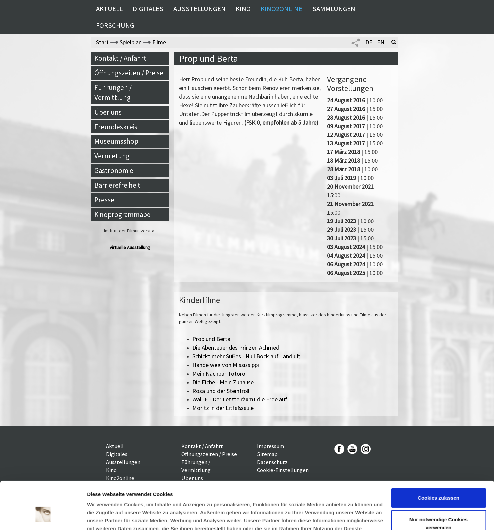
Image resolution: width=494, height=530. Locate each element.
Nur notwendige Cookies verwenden (438, 485)
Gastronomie (113, 170)
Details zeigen (104, 517)
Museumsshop (116, 141)
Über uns (108, 112)
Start (102, 42)
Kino (243, 8)
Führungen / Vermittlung (113, 92)
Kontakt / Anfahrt (120, 58)
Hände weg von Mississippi (225, 365)
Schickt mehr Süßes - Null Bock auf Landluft (246, 356)
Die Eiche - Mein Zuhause (223, 382)
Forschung (115, 25)
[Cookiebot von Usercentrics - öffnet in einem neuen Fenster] (43, 517)
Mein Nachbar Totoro (218, 373)
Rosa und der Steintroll (220, 391)
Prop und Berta (211, 339)
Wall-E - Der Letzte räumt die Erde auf (239, 399)
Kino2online (281, 8)
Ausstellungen (199, 8)
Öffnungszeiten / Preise (128, 72)
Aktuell (109, 8)
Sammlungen (333, 8)
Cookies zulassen (438, 460)
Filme (159, 42)
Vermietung (112, 155)
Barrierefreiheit (117, 185)
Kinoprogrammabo (122, 214)
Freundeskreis (115, 126)
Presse (104, 199)
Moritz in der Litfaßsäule (223, 408)
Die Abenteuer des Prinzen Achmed (235, 347)
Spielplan (131, 42)
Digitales (148, 8)
